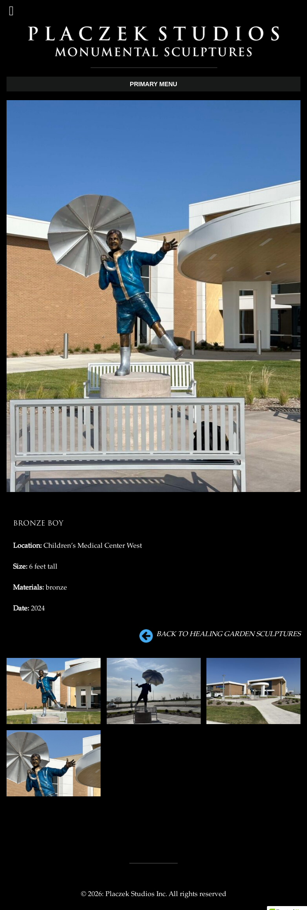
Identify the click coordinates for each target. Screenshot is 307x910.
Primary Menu (153, 84)
